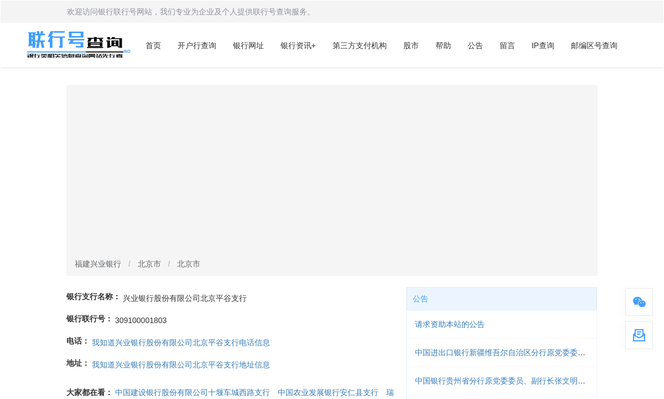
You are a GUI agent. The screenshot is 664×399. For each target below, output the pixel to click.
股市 (411, 45)
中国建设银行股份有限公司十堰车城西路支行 (192, 392)
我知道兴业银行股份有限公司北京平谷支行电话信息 (181, 342)
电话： (78, 340)
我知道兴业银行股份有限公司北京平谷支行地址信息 (181, 364)
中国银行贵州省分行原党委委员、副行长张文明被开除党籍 (515, 380)
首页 (153, 45)
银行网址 (248, 45)
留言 (507, 45)
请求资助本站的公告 (450, 324)
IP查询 (543, 45)
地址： (78, 363)
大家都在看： (89, 392)
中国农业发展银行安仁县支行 (328, 392)
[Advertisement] (332, 172)
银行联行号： (89, 318)
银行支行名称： (93, 296)
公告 (475, 45)
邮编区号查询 (594, 45)
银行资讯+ (298, 45)
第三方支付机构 (360, 45)
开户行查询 (197, 45)
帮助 (443, 45)
